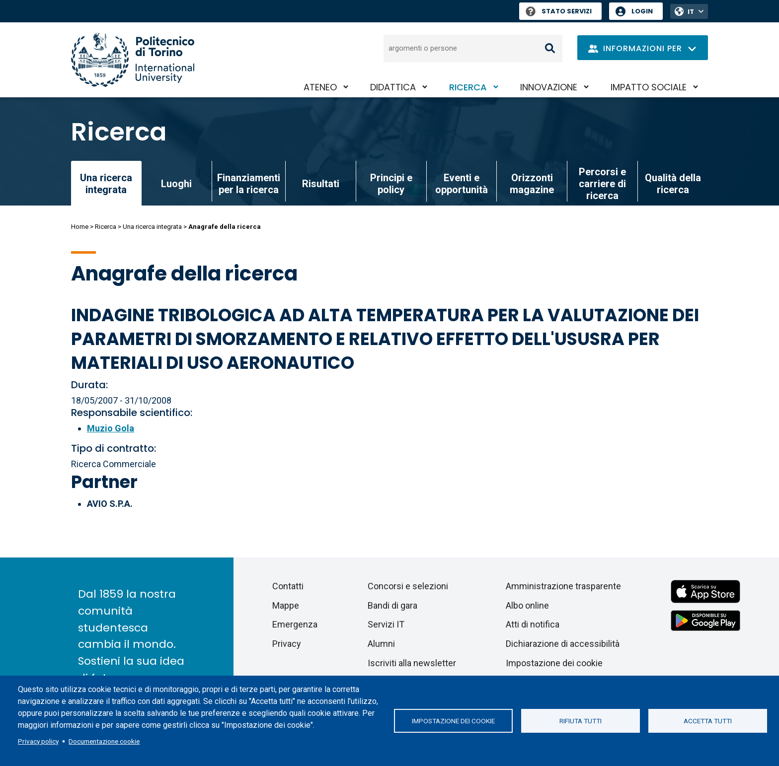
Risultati (320, 184)
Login (642, 11)
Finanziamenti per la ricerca (248, 184)
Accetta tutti (708, 721)
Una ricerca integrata (152, 226)
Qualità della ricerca (673, 184)
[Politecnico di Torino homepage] (132, 60)
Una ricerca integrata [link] (106, 184)
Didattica (393, 87)
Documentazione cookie (104, 741)
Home (79, 226)
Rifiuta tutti (580, 721)
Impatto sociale (649, 87)
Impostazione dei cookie (453, 721)
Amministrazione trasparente (563, 586)
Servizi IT (386, 624)
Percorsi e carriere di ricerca (602, 184)
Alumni (381, 643)
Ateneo (320, 87)
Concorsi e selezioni (408, 586)
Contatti (288, 586)
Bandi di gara (392, 605)
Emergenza (294, 624)
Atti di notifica (532, 624)
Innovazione (548, 87)
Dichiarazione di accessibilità (563, 643)
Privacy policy (38, 741)
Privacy (286, 643)
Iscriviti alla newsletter (412, 663)
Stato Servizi (559, 11)
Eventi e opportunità (461, 184)
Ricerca (468, 87)
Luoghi (176, 184)
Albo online (527, 605)
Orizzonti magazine (532, 184)
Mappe (285, 605)
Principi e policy (391, 184)
